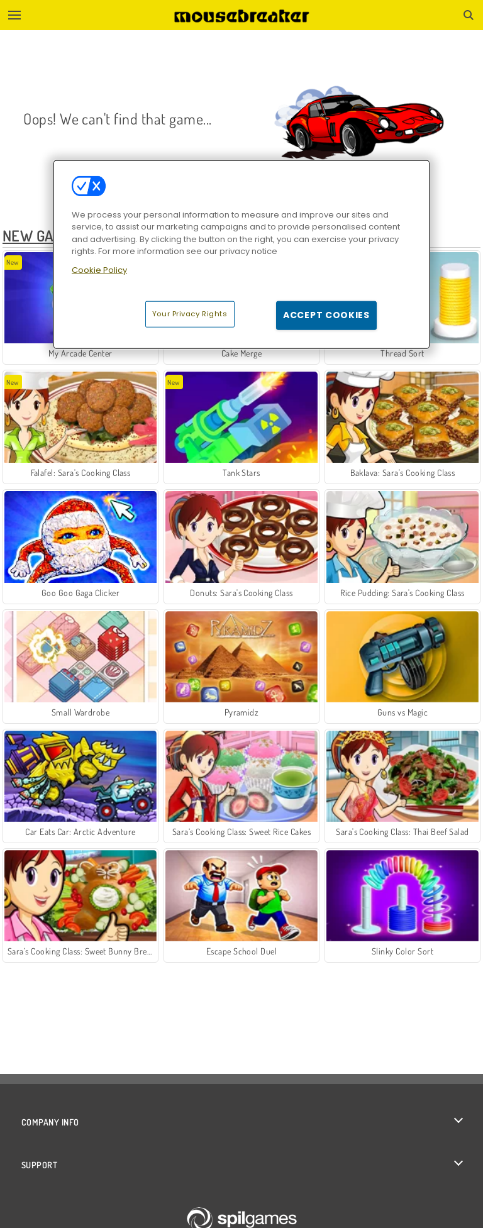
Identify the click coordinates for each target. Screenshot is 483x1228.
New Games (41, 235)
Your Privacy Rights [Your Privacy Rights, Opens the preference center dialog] (190, 314)
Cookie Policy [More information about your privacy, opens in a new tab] (99, 270)
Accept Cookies (326, 315)
